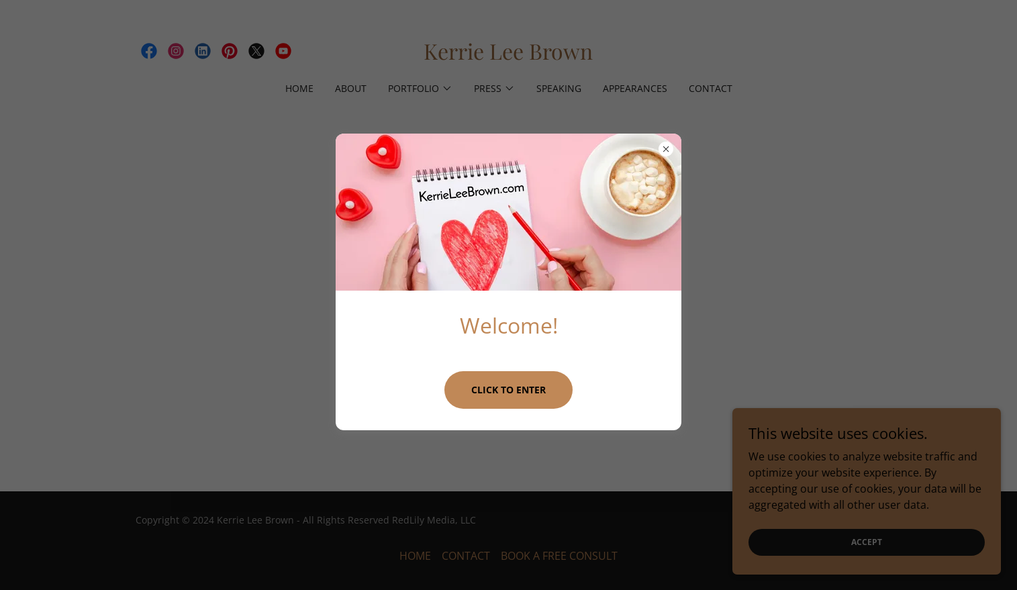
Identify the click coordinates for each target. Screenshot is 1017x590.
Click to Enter (508, 389)
